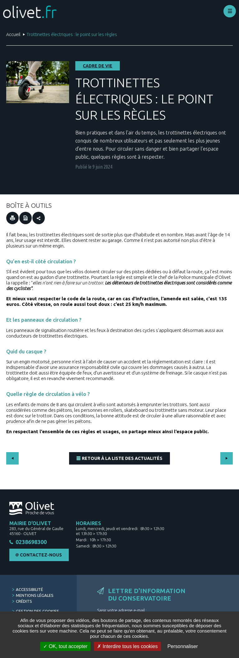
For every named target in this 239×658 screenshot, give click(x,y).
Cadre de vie (97, 65)
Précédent (12, 458)
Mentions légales (35, 595)
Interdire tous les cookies (127, 646)
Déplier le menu (229, 11)
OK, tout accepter (65, 646)
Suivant (226, 458)
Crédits (24, 601)
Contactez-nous (41, 555)
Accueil (13, 34)
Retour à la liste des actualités (122, 458)
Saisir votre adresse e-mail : (122, 610)
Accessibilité (29, 590)
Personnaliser (182, 646)
